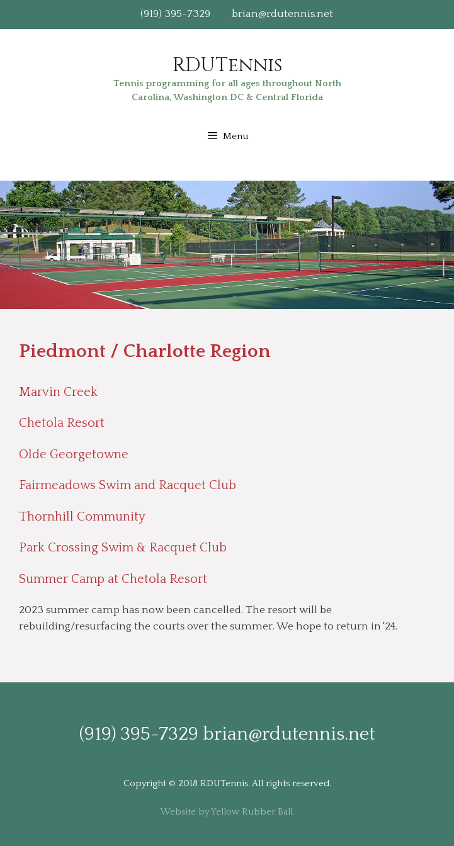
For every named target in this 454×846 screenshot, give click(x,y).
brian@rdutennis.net (282, 14)
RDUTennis (227, 65)
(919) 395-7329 (175, 14)
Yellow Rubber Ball (252, 811)
